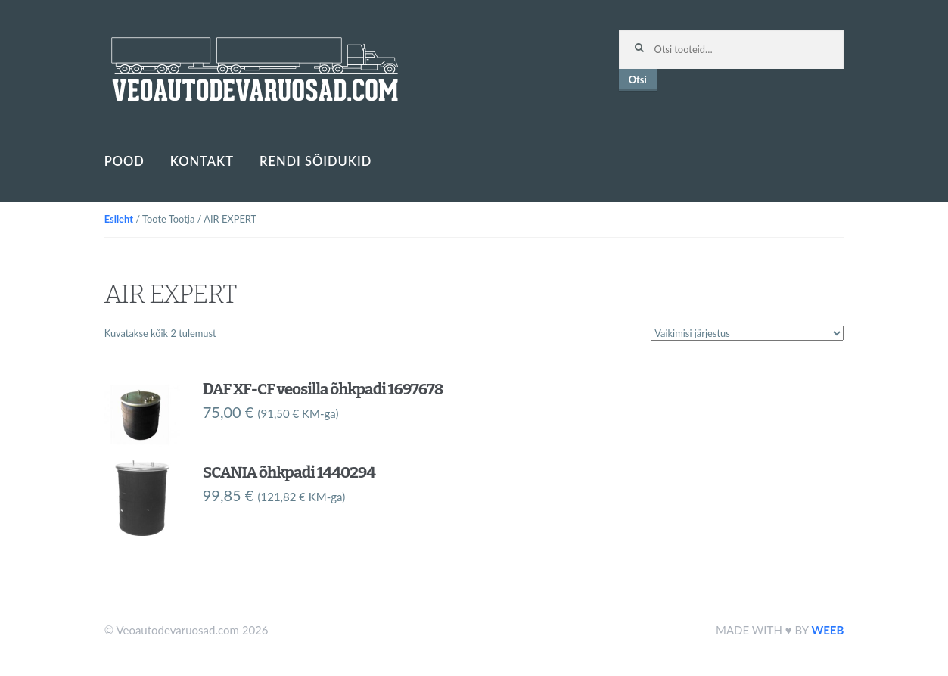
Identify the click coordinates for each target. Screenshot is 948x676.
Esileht (118, 219)
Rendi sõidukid (315, 161)
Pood (124, 161)
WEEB (827, 630)
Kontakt (202, 161)
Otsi (638, 79)
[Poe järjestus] (747, 333)
